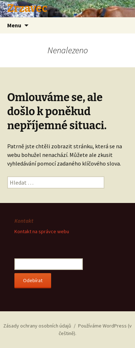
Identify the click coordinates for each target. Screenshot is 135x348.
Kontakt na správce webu (41, 231)
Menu (14, 25)
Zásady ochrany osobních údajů (37, 325)
